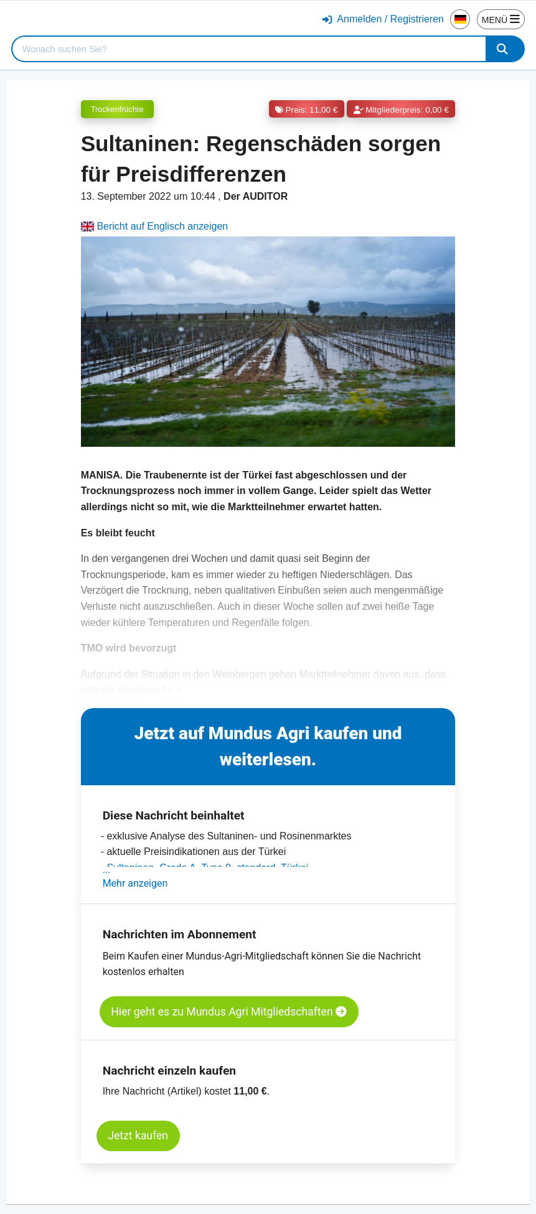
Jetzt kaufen (138, 1135)
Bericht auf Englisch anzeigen (154, 226)
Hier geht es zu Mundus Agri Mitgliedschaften (229, 1012)
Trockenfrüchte (117, 109)
